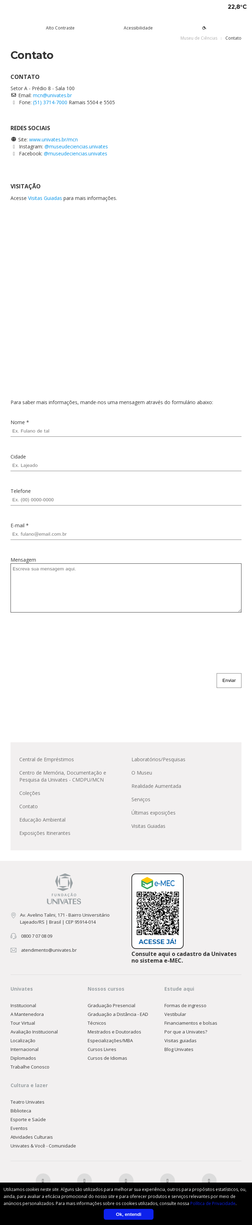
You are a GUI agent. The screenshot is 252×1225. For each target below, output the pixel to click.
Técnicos (97, 1023)
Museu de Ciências (199, 38)
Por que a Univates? (185, 1032)
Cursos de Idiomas (107, 1058)
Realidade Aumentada (156, 786)
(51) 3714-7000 (51, 102)
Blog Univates (178, 1049)
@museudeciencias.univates (76, 146)
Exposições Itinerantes (44, 833)
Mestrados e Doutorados (114, 1032)
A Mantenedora (27, 1014)
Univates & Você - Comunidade (43, 1146)
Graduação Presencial (111, 1005)
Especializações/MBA (110, 1040)
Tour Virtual (23, 1023)
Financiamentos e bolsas (190, 1023)
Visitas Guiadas (45, 198)
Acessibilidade (138, 28)
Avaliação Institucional (34, 1032)
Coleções (29, 793)
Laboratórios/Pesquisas (158, 759)
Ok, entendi (129, 1214)
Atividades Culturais (32, 1137)
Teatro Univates (28, 1102)
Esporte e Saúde (28, 1119)
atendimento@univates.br (49, 950)
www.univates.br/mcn (53, 139)
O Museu (141, 772)
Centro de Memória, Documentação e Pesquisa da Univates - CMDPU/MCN (62, 776)
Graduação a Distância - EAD (118, 1014)
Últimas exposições (153, 812)
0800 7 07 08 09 (36, 936)
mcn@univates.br (52, 95)
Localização (23, 1040)
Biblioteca (21, 1110)
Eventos (19, 1128)
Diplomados (23, 1058)
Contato (28, 806)
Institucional (23, 1005)
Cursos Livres (102, 1049)
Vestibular (175, 1014)
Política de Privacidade (213, 1203)
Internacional (25, 1049)
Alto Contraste (60, 28)
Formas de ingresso (185, 1005)
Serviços (140, 799)
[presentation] (64, 642)
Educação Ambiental (42, 819)
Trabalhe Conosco (30, 1067)
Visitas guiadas (180, 1040)
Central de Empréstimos (46, 759)
